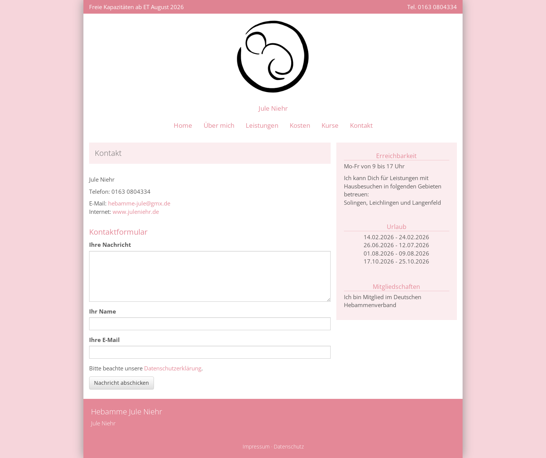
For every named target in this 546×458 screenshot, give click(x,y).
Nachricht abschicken (121, 382)
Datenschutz (289, 446)
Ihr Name (102, 311)
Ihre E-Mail (104, 340)
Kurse (330, 125)
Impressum (256, 446)
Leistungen (262, 125)
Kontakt (361, 125)
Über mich (219, 125)
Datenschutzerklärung (172, 368)
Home (183, 125)
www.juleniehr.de (136, 211)
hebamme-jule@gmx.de (139, 203)
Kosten (300, 125)
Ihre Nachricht (110, 244)
